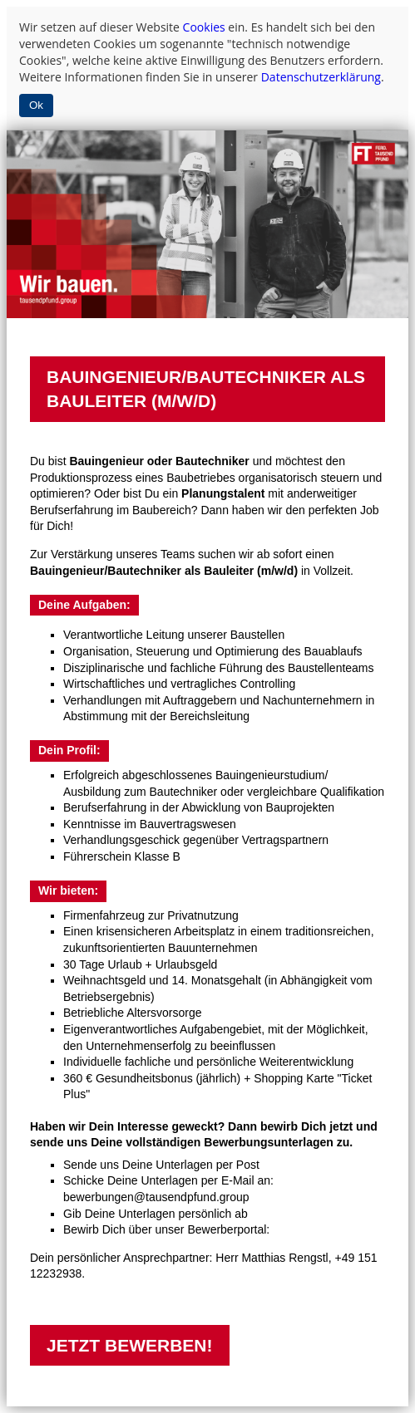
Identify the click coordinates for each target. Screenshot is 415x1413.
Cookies (204, 27)
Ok (36, 105)
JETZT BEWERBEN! (130, 1345)
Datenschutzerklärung (321, 77)
